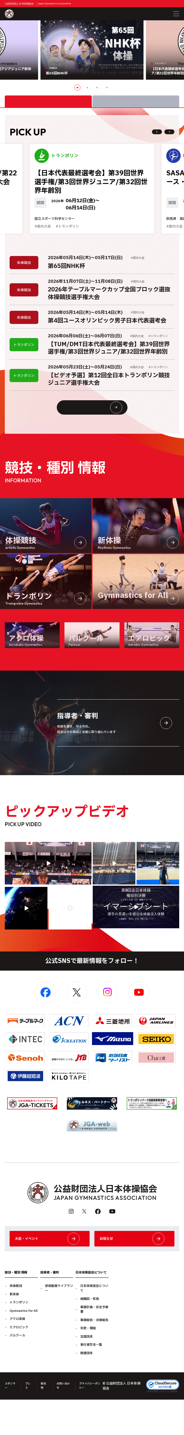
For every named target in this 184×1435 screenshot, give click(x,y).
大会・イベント (50, 1271)
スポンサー (10, 1422)
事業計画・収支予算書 (94, 1346)
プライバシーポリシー (95, 1422)
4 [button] (107, 87)
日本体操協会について (94, 1325)
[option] (92, 50)
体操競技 (16, 1323)
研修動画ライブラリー (59, 1325)
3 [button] (97, 87)
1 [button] (77, 87)
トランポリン (19, 1339)
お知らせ (134, 1271)
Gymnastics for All (24, 1348)
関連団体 (86, 1390)
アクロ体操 (17, 1356)
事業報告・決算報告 (94, 1357)
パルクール (17, 1372)
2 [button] (87, 87)
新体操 (14, 1331)
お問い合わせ (66, 1422)
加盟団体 (86, 1373)
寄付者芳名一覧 (91, 1381)
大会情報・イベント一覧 (101, 430)
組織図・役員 (89, 1336)
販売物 (46, 1422)
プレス (29, 1422)
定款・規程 (88, 1365)
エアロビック (19, 1364)
